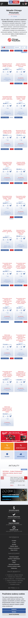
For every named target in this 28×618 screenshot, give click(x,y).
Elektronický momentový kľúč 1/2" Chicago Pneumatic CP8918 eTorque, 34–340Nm (7, 409)
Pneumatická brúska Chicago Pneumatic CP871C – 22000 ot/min (21, 98)
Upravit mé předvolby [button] (14, 614)
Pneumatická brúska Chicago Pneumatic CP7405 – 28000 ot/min (7, 198)
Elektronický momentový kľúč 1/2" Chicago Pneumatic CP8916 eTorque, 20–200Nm (7, 337)
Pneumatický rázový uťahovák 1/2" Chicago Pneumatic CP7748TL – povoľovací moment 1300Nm (20, 338)
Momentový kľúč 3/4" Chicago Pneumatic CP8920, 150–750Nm (21, 132)
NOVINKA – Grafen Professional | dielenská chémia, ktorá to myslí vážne (13, 473)
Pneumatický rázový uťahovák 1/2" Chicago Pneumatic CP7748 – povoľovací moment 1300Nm (21, 266)
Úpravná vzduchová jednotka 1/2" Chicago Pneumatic (21, 65)
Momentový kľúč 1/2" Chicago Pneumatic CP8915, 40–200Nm (7, 65)
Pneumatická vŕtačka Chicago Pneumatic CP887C (21, 197)
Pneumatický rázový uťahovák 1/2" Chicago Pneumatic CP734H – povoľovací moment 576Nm (21, 301)
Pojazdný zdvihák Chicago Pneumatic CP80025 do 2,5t (7, 132)
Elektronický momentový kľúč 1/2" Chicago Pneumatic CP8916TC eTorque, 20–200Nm (21, 374)
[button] (2, 477)
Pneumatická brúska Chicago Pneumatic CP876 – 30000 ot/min (7, 98)
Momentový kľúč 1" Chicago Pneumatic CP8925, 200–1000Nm (20, 232)
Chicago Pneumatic (7, 79)
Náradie (15, 16)
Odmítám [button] (14, 611)
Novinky (24, 469)
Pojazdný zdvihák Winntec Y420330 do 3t (7, 231)
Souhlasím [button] (14, 609)
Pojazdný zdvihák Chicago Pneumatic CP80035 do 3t (20, 163)
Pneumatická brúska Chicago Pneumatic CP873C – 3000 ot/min (7, 164)
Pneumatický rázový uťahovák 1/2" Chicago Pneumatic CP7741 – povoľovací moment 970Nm (7, 266)
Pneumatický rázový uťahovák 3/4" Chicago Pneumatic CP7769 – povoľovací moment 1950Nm (7, 374)
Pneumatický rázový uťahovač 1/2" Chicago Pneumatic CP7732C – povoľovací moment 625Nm (7, 301)
